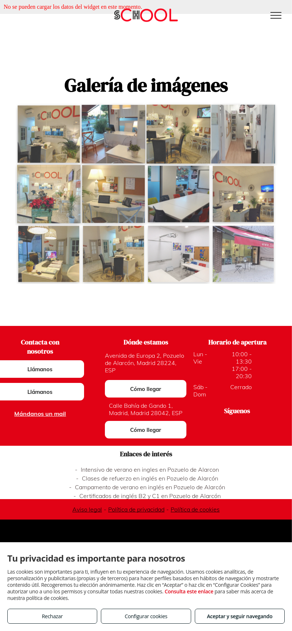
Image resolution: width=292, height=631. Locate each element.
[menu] (275, 15)
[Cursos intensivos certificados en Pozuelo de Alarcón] (113, 134)
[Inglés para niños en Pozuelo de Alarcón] (178, 194)
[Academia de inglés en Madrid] (48, 194)
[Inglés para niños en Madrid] (243, 194)
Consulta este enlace (188, 591)
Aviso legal (87, 509)
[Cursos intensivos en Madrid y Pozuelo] (178, 254)
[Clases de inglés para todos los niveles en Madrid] (113, 194)
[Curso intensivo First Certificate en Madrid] (48, 254)
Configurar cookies (146, 616)
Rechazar (52, 616)
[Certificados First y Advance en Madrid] (113, 254)
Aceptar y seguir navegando (239, 616)
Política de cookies (195, 509)
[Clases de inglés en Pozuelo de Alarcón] (243, 254)
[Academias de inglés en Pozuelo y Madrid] (48, 134)
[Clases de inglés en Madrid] (178, 134)
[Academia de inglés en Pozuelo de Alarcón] (243, 134)
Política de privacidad (136, 509)
